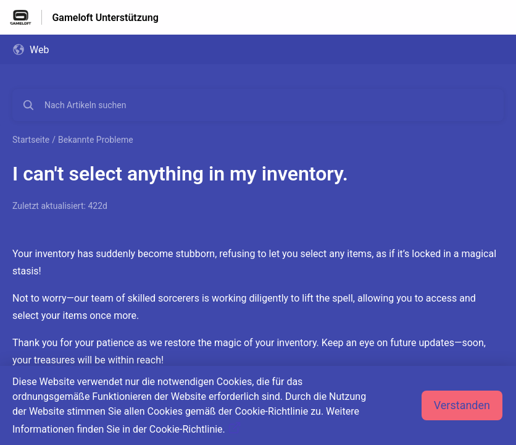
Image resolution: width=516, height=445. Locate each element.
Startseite (30, 140)
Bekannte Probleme (95, 140)
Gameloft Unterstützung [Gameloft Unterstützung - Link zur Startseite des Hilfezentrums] (105, 17)
